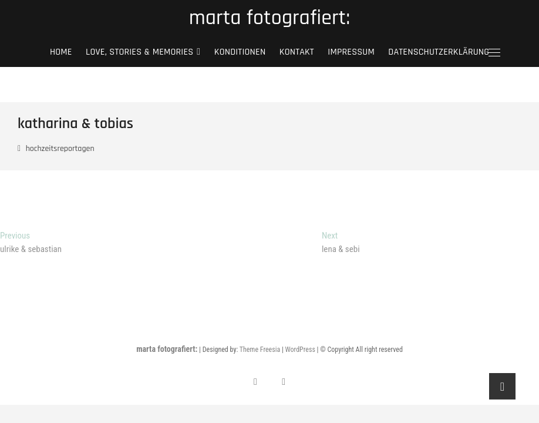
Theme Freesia (260, 349)
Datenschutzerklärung (438, 52)
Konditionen (240, 52)
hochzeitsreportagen (60, 148)
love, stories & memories (139, 52)
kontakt (296, 52)
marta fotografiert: (269, 18)
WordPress (300, 349)
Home (61, 52)
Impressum (351, 52)
